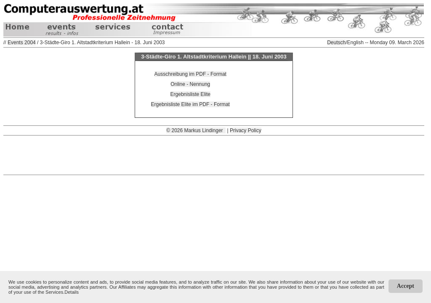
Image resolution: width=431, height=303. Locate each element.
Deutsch (336, 42)
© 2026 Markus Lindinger (196, 130)
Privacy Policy (245, 130)
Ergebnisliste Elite (190, 94)
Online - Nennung (190, 84)
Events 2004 (22, 42)
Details (71, 292)
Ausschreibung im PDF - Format (190, 74)
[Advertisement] (214, 154)
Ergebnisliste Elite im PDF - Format (190, 104)
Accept (405, 286)
